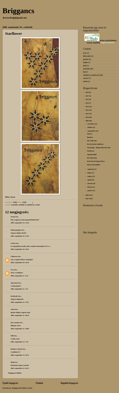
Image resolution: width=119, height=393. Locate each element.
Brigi (12, 362)
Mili (12, 336)
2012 (87, 110)
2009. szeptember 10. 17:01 (20, 236)
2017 (87, 96)
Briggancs (18, 11)
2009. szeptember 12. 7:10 (19, 342)
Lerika (13, 243)
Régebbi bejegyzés (69, 383)
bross (85, 53)
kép (84, 72)
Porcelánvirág (92, 158)
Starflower (90, 151)
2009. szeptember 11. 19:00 (20, 329)
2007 (87, 198)
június (89, 173)
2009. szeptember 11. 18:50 (20, 315)
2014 (87, 103)
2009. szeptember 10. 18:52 (20, 249)
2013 (87, 106)
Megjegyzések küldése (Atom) (22, 388)
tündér (85, 81)
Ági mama (14, 283)
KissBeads (14, 296)
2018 (87, 92)
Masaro (89, 134)
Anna (12, 309)
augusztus (91, 169)
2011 (87, 114)
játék (85, 66)
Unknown (14, 256)
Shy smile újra (92, 141)
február (90, 187)
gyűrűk (85, 59)
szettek (37, 205)
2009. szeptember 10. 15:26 (20, 223)
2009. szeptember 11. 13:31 (20, 302)
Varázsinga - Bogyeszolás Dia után (98, 147)
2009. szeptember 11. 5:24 (19, 276)
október (90, 127)
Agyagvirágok (92, 154)
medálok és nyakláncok (26, 205)
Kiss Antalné (15, 322)
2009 (87, 121)
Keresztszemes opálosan (95, 144)
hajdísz (85, 62)
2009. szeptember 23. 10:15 (20, 368)
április (89, 180)
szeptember (91, 131)
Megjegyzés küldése (15, 373)
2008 (87, 195)
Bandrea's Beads (16, 349)
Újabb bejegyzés (10, 383)
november (91, 124)
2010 (87, 117)
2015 (87, 99)
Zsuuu (13, 217)
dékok (98, 42)
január (89, 190)
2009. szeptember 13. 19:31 (20, 355)
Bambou (90, 137)
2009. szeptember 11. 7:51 (19, 289)
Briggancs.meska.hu (107, 42)
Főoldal (39, 383)
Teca (12, 270)
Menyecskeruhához (93, 165)
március (90, 183)
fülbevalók (86, 56)
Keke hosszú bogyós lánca (96, 161)
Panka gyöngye (16, 230)
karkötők (14, 205)
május (89, 176)
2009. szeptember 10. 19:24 (20, 262)
